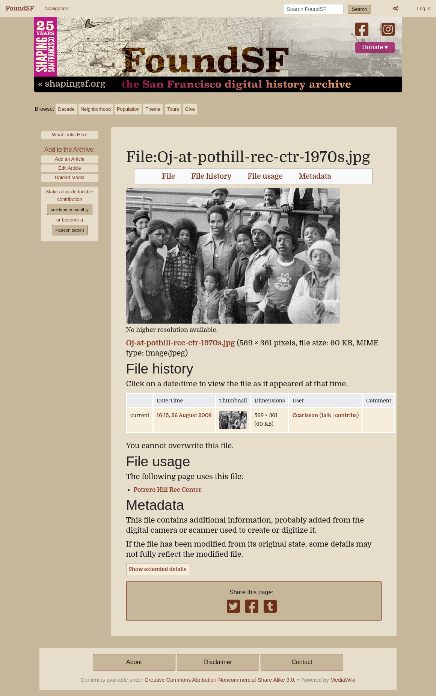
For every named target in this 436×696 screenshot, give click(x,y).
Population (128, 109)
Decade (66, 109)
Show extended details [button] (158, 569)
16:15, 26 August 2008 (184, 415)
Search (359, 9)
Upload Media (69, 177)
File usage (265, 176)
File (168, 176)
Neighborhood (96, 109)
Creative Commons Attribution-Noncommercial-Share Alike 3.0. (220, 680)
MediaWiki (342, 680)
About (134, 662)
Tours (173, 109)
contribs (346, 415)
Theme (152, 109)
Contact (301, 662)
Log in (423, 8)
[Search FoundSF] (313, 9)
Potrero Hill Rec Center (168, 490)
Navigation (56, 8)
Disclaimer (218, 662)
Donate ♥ (375, 47)
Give (190, 109)
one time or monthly (70, 209)
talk (326, 415)
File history (211, 176)
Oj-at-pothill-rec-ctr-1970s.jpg (180, 343)
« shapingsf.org (72, 84)
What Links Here (70, 134)
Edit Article (69, 168)
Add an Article (69, 159)
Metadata (315, 176)
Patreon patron (69, 230)
